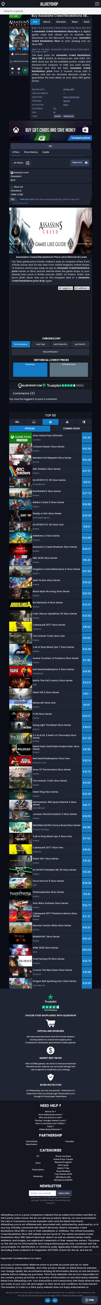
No (55, 1300)
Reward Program (63, 1162)
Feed (86, 21)
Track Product (50, 352)
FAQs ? (50, 1126)
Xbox (65, 104)
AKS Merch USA (63, 1177)
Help (89, 1300)
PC (54, 108)
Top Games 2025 (63, 1174)
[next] (25, 48)
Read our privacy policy (72, 1295)
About (46, 21)
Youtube (69, 1141)
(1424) (63, 385)
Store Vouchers (63, 1156)
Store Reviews (63, 1171)
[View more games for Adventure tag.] (69, 117)
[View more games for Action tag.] (57, 117)
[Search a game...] (50, 11)
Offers (15, 152)
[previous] (12, 48)
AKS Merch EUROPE (63, 1180)
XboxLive (61, 21)
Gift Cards (63, 1165)
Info (35, 21)
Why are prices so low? (50, 1117)
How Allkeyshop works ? (50, 1114)
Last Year (40, 344)
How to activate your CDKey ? (50, 1123)
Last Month (80, 344)
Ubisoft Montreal (71, 97)
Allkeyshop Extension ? (50, 1129)
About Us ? (50, 1111)
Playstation (38, 1169)
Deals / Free (63, 1168)
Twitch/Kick (31, 1141)
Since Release (20, 344)
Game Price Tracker (63, 1159)
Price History (31, 152)
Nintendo (38, 1176)
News (75, 21)
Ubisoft (66, 101)
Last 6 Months (60, 344)
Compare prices (20, 203)
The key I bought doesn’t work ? (51, 1120)
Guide (45, 152)
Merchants (31, 1144)
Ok (47, 1300)
